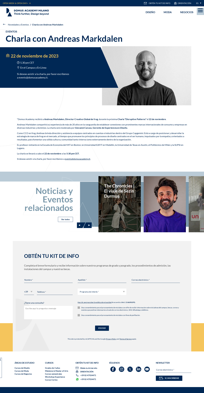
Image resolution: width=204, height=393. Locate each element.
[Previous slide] (81, 225)
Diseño (150, 12)
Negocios (186, 12)
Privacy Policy (111, 339)
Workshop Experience (55, 377)
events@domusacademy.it (33, 77)
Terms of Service (126, 339)
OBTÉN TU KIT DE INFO (157, 3)
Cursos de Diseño (22, 368)
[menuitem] (198, 3)
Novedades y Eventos (18, 24)
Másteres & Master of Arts (56, 371)
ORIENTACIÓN (182, 3)
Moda (168, 12)
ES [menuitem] (197, 3)
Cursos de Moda (22, 371)
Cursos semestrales (53, 374)
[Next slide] (87, 225)
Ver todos (65, 219)
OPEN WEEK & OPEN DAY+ (15, 3)
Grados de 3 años (52, 368)
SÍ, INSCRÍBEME (169, 378)
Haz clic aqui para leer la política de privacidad (94, 302)
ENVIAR (102, 328)
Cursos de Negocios (23, 374)
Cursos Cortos (51, 380)
